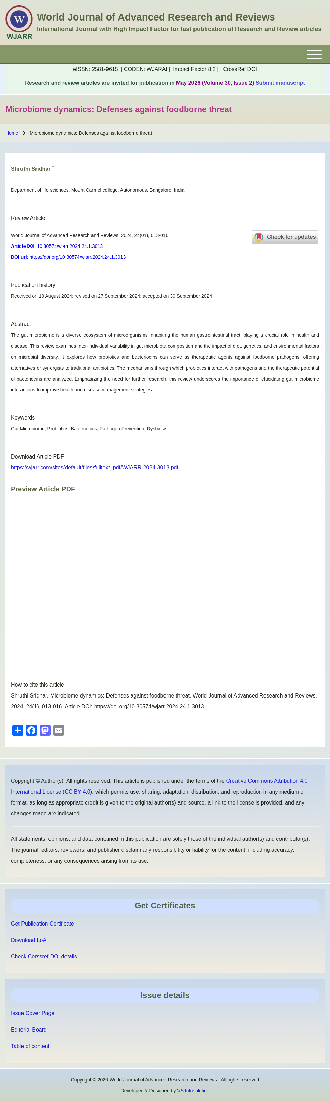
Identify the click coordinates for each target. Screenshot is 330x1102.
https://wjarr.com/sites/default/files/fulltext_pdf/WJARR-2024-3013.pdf (94, 467)
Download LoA (28, 940)
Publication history (33, 285)
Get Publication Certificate (42, 924)
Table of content (30, 1046)
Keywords (23, 418)
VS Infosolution (193, 1090)
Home (11, 133)
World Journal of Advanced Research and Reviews (156, 17)
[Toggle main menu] (165, 54)
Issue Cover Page (32, 1013)
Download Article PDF (37, 457)
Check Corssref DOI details (44, 956)
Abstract (21, 324)
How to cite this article (37, 685)
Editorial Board (29, 1030)
